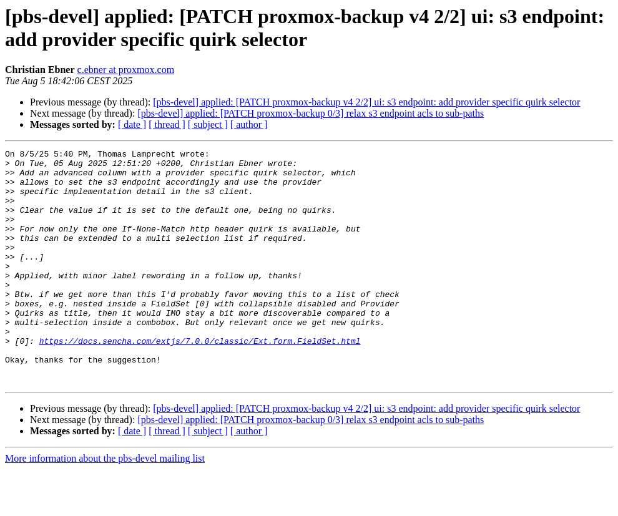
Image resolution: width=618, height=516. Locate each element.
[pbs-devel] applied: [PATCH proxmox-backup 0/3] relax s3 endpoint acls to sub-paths (310, 113)
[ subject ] (208, 124)
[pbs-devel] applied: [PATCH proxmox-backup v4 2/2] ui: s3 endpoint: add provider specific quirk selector (366, 102)
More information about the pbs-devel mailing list (105, 505)
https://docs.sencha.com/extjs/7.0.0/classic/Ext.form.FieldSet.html (200, 380)
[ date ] (132, 124)
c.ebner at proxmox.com (126, 69)
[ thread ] (167, 124)
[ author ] (249, 124)
